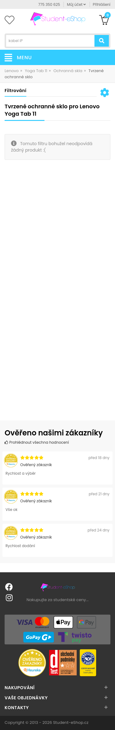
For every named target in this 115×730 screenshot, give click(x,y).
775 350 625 (49, 4)
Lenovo (12, 71)
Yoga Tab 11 (36, 71)
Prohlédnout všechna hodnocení (37, 442)
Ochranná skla (67, 71)
